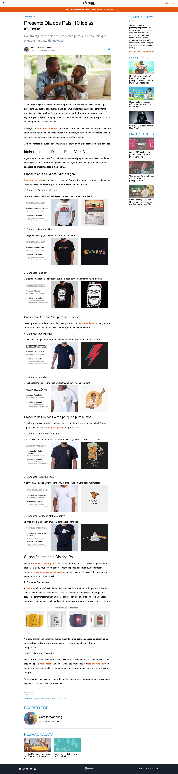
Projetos (148, 769)
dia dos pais (29, 17)
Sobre (140, 769)
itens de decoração (42, 572)
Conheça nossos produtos (141, 52)
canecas (31, 588)
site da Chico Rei (95, 663)
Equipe (157, 769)
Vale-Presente (46, 663)
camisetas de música (88, 323)
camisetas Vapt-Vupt (47, 128)
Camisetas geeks (32, 180)
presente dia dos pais (56, 699)
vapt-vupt (41, 699)
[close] (175, 9)
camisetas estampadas (44, 563)
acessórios (59, 572)
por (41, 48)
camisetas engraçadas (55, 427)
